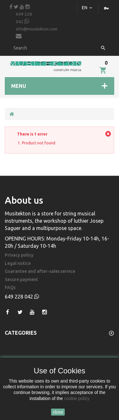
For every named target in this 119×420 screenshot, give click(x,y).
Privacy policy (19, 255)
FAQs (10, 287)
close (58, 412)
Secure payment (21, 279)
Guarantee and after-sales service (40, 271)
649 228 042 (24, 18)
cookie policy (76, 398)
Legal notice (18, 263)
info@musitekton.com (36, 33)
